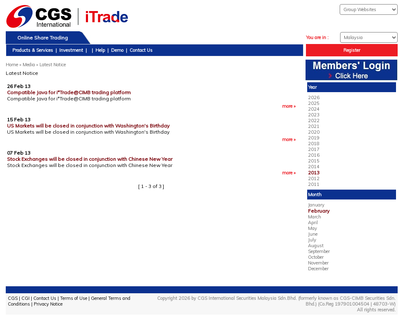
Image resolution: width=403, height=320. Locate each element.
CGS (13, 298)
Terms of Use (73, 298)
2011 (314, 184)
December (318, 268)
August (316, 245)
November (318, 263)
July (312, 240)
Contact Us (141, 50)
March (314, 217)
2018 (314, 143)
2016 (314, 155)
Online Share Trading (42, 38)
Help (100, 50)
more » (289, 106)
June (312, 234)
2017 (314, 149)
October (316, 257)
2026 (314, 97)
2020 (314, 132)
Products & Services (32, 50)
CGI (25, 298)
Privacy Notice (48, 304)
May (312, 228)
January (316, 205)
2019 (314, 138)
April (313, 222)
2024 (314, 109)
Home (12, 64)
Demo (117, 50)
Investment (71, 50)
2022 (314, 120)
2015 (314, 161)
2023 (314, 115)
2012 (314, 178)
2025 (314, 103)
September (319, 251)
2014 (314, 166)
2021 (314, 126)
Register (351, 50)
